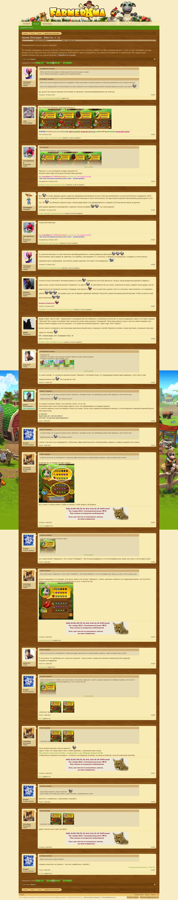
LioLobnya (27, 468)
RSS (157, 894)
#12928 (153, 338)
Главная (26, 24)
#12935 (153, 663)
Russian (22, 894)
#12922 (153, 134)
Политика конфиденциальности (149, 897)
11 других (59, 138)
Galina (47, 342)
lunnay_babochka (55, 184)
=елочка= (52, 138)
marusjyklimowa (47, 98)
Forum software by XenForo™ (67, 897)
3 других (58, 268)
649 (59, 63)
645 (48, 63)
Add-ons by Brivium (100, 897)
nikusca (40, 98)
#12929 (153, 382)
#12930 (153, 421)
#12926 (153, 264)
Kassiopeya (41, 184)
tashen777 (26, 365)
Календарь (47, 24)
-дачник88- (47, 213)
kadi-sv (46, 243)
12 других (61, 213)
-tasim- (50, 243)
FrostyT (26, 443)
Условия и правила (132, 897)
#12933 (153, 562)
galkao (25, 332)
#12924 (153, 210)
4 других (61, 342)
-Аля (25, 121)
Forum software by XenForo (35, 897)
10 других (56, 243)
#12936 (153, 715)
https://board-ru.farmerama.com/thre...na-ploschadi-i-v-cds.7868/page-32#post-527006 (71, 753)
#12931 (153, 445)
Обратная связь (139, 894)
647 (53, 63)
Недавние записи (27, 28)
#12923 (153, 181)
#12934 (153, 637)
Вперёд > (69, 63)
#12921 (153, 95)
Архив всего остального (40, 40)
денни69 (40, 138)
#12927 (153, 306)
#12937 (153, 773)
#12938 (153, 802)
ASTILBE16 (41, 342)
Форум (36, 24)
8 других (71, 309)
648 (56, 63)
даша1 (25, 404)
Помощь (147, 894)
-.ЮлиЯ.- (46, 138)
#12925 (153, 239)
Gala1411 (26, 292)
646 (50, 63)
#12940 (153, 870)
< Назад (38, 63)
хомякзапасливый (62, 309)
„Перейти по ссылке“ (67, 55)
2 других (63, 184)
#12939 (153, 847)
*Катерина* (27, 82)
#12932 (153, 522)
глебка (47, 184)
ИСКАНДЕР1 (57, 98)
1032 (64, 62)
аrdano (64, 40)
